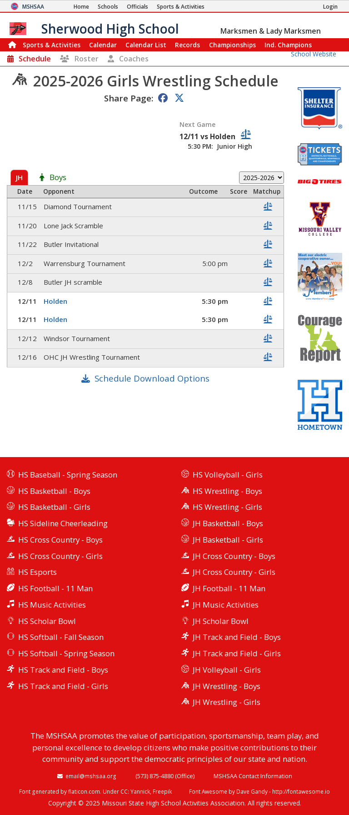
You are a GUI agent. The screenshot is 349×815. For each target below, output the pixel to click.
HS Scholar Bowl (47, 621)
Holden (55, 301)
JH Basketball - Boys (228, 523)
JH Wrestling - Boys (226, 686)
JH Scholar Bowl (221, 621)
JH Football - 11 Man (229, 588)
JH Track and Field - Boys (237, 637)
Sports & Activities (51, 44)
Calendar (103, 44)
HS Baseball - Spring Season (67, 474)
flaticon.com (84, 791)
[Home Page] (81, 6)
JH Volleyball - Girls (227, 669)
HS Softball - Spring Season (66, 653)
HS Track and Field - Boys (63, 669)
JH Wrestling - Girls (226, 702)
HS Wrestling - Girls (227, 507)
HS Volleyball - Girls (228, 474)
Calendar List (145, 44)
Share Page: (128, 98)
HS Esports (37, 572)
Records (187, 44)
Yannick (140, 791)
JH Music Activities (226, 604)
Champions (288, 44)
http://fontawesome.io (301, 791)
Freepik (162, 791)
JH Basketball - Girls (228, 539)
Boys (58, 177)
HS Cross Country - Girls (60, 556)
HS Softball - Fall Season (61, 637)
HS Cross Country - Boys (60, 539)
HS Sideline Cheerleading (63, 523)
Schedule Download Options (152, 378)
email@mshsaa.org (90, 776)
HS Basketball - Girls (54, 507)
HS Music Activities (52, 604)
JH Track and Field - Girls (237, 653)
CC (124, 791)
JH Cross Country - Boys (234, 556)
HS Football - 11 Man (55, 588)
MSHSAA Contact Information (253, 776)
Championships (232, 44)
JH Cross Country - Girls (234, 572)
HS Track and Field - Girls (63, 686)
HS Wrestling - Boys (227, 491)
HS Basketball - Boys (54, 491)
